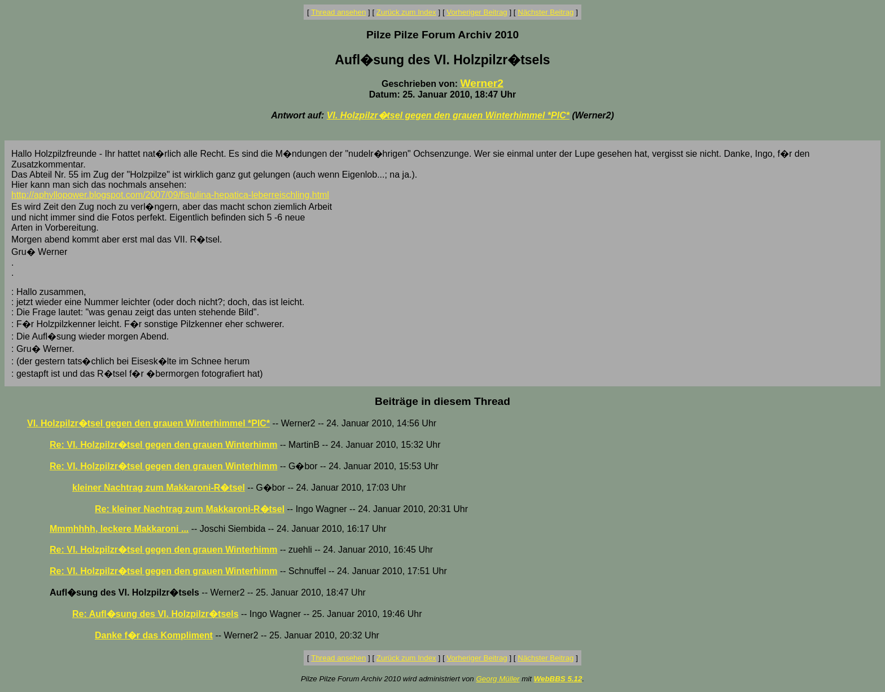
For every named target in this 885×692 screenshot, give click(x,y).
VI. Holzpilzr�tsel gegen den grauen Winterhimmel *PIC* (448, 115)
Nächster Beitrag (545, 12)
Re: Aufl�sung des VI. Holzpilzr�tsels (155, 614)
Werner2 (482, 83)
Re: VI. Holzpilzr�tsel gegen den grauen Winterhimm (163, 444)
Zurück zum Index (406, 12)
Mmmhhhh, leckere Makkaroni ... (119, 529)
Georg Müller (497, 679)
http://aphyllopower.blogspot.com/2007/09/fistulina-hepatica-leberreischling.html (170, 195)
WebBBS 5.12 (558, 679)
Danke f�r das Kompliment (154, 635)
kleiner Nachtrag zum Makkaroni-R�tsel (158, 487)
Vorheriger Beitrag (476, 12)
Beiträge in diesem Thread (442, 401)
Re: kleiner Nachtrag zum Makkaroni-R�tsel (189, 509)
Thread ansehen (338, 12)
